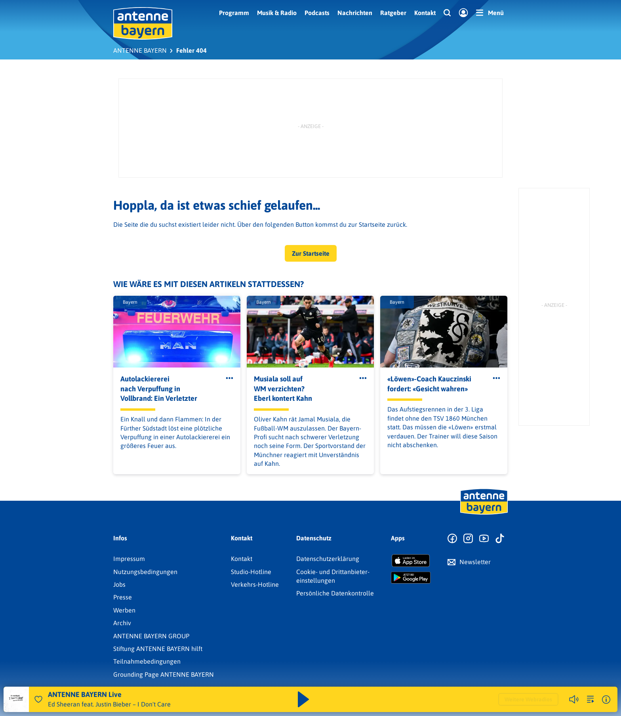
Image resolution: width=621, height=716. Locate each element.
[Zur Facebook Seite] (452, 539)
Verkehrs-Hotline (255, 584)
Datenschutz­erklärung (327, 558)
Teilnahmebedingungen (147, 661)
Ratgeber (393, 12)
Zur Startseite (311, 253)
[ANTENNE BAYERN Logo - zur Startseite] (142, 23)
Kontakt (425, 12)
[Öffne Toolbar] (229, 378)
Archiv (122, 622)
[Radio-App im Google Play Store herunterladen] (411, 578)
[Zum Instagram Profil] (468, 539)
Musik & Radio (277, 12)
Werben (124, 610)
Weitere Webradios (528, 699)
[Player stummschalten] (574, 699)
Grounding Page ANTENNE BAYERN (163, 674)
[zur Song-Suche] (590, 699)
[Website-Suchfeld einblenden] (447, 13)
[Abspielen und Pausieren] (303, 699)
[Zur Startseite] (484, 514)
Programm (234, 12)
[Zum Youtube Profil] (484, 539)
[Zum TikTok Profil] (500, 539)
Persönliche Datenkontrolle (335, 593)
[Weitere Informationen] (606, 699)
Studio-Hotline (251, 571)
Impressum (129, 558)
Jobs (119, 584)
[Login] (463, 13)
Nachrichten (354, 12)
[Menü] (490, 12)
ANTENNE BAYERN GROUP (151, 635)
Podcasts (317, 12)
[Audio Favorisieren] (38, 699)
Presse (122, 597)
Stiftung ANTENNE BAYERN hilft (157, 648)
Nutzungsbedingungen (145, 571)
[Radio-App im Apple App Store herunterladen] (411, 560)
